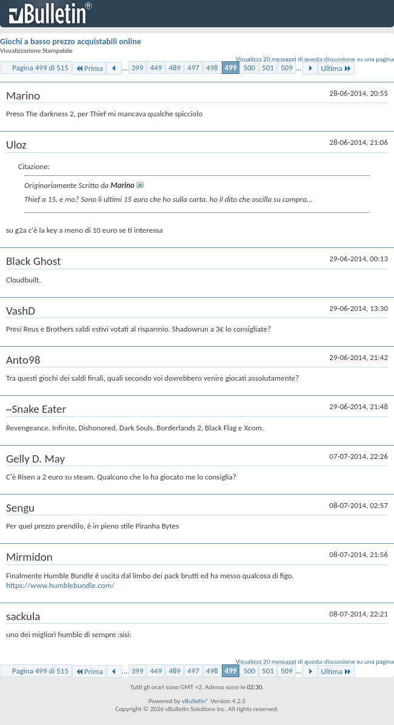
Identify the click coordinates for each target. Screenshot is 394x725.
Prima (89, 68)
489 (175, 67)
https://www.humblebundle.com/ (60, 585)
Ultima (336, 68)
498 (212, 67)
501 (268, 67)
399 (138, 67)
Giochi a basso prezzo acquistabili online (70, 41)
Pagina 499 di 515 (40, 67)
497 (193, 67)
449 (156, 67)
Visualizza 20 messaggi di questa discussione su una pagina (315, 59)
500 (249, 67)
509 (287, 67)
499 (231, 67)
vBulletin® (195, 701)
